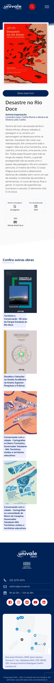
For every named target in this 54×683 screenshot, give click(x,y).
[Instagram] (18, 602)
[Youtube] (35, 602)
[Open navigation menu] (47, 7)
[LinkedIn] (43, 602)
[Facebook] (10, 602)
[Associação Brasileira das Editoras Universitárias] (27, 566)
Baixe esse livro (25, 93)
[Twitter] (27, 602)
